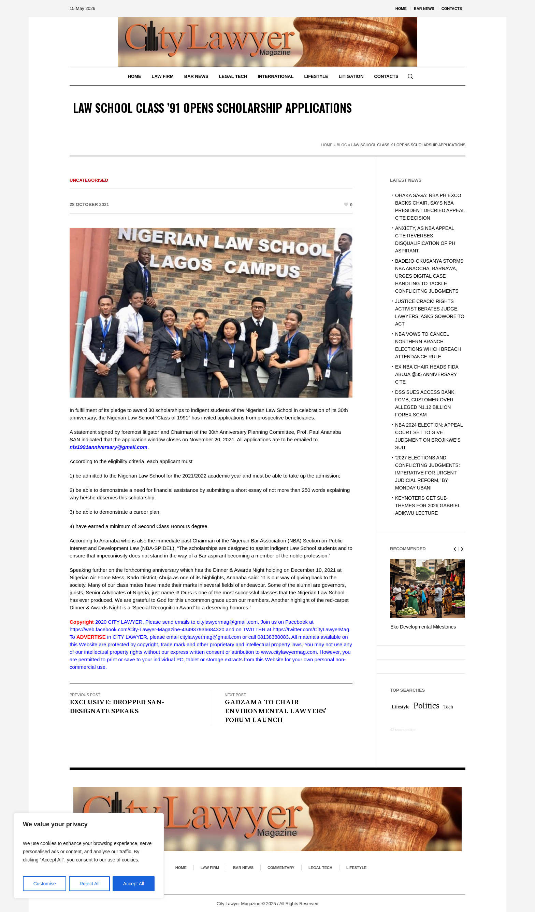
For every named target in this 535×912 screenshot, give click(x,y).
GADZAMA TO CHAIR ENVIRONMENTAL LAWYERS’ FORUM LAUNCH (275, 711)
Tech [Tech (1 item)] (448, 706)
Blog (342, 145)
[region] (89, 855)
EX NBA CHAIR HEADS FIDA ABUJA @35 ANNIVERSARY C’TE (426, 374)
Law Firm (210, 867)
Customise (44, 883)
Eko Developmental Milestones (423, 627)
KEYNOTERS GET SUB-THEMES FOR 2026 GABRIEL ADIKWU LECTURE (427, 505)
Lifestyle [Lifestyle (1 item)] (400, 706)
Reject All (89, 883)
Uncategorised (89, 180)
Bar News (243, 867)
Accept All (133, 883)
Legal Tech (320, 867)
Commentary (281, 867)
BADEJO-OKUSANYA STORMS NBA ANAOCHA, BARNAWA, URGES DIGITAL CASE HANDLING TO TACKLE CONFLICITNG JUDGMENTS (429, 276)
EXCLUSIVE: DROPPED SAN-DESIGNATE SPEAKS (117, 707)
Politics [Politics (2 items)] (426, 705)
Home (327, 145)
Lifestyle (356, 867)
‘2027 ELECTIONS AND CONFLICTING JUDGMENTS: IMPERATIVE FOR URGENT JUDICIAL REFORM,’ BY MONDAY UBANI (427, 472)
